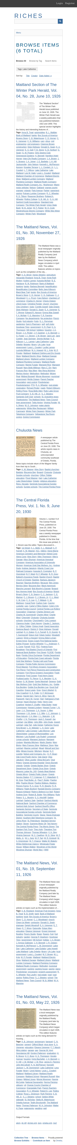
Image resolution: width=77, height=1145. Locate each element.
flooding (19, 934)
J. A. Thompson (28, 710)
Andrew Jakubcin (29, 568)
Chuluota (48, 472)
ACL (37, 551)
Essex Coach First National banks (42, 641)
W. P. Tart (39, 838)
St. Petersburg (33, 821)
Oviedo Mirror (22, 774)
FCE (33, 647)
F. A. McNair (21, 315)
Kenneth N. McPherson (26, 946)
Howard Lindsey (35, 707)
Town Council (52, 400)
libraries (27, 344)
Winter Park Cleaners (35, 411)
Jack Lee (51, 336)
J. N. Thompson (30, 719)
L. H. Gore (44, 728)
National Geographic (34, 1082)
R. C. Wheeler (53, 193)
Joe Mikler (28, 722)
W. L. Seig (29, 838)
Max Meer (33, 371)
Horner (19, 159)
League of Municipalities (38, 734)
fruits (36, 321)
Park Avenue (37, 190)
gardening (20, 324)
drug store (48, 1044)
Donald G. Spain (48, 147)
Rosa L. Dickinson (31, 1094)
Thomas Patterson (30, 1105)
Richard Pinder (33, 388)
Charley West (42, 615)
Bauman (19, 583)
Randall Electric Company (49, 789)
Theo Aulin (38, 829)
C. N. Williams (33, 141)
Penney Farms (22, 786)
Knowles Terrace (31, 167)
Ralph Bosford (30, 789)
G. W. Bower (28, 681)
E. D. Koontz (52, 632)
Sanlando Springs (23, 809)
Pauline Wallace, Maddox (45, 783)
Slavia (42, 815)
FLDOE (50, 652)
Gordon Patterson (38, 1053)
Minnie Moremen (43, 376)
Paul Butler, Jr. (30, 780)
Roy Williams (48, 795)
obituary (19, 1085)
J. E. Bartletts (42, 161)
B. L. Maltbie (51, 132)
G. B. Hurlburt (51, 150)
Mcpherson (48, 185)
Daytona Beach (22, 629)
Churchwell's (38, 620)
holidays (40, 330)
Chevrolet (26, 618)
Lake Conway (31, 731)
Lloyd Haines (35, 1071)
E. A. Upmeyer (51, 310)
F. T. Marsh (55, 1047)
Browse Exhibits (21, 1141)
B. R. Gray (53, 574)
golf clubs (50, 324)
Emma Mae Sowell (51, 312)
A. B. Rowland (28, 911)
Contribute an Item (41, 1141)
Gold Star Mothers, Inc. (43, 684)
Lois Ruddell (29, 736)
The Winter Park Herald (35, 205)
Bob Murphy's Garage (41, 588)
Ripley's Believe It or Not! (42, 792)
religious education (48, 481)
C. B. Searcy (34, 594)
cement (27, 1044)
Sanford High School (25, 806)
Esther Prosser (22, 644)
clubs (31, 307)
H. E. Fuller (34, 693)
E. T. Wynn (27, 928)
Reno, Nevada (22, 484)
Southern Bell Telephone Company (38, 818)
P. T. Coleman (36, 777)
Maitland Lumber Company (33, 179)
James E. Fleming (52, 1062)
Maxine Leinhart (31, 748)
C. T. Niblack (40, 600)
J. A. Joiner (30, 161)
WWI (46, 850)
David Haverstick (51, 626)
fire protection (46, 318)
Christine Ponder (35, 304)
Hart (40, 478)
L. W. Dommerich (44, 946)
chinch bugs (21, 304)
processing (32, 972)
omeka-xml (47, 1123)
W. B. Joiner (27, 208)
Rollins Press (21, 391)
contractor (35, 922)
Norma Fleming (50, 1082)
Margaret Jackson (37, 739)
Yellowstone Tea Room (44, 414)
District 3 (34, 629)
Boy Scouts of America (47, 135)
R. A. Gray (34, 786)
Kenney (19, 167)
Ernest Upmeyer (49, 931)
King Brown (21, 728)
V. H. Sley (52, 832)
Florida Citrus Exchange (32, 655)
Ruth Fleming (46, 1094)
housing (48, 330)
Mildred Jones (29, 1079)
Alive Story (38, 469)
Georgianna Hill (22, 1053)
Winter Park (30, 214)
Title (27, 76)
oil (25, 1085)
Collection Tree (21, 1138)
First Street (41, 652)
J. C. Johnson (52, 713)
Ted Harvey (52, 824)
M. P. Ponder (26, 957)
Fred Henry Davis (45, 676)
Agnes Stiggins (39, 275)
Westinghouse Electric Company (30, 211)
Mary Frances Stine (30, 745)
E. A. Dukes (29, 632)
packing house (41, 969)
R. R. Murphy (45, 786)
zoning (19, 417)
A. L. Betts (35, 548)
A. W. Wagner (28, 469)
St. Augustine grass (50, 397)
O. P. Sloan (52, 754)
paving (19, 193)
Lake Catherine (41, 170)
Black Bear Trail (23, 292)
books (33, 292)
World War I (38, 850)
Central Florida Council (26, 609)
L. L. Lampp (29, 342)
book (26, 917)
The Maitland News (37, 400)
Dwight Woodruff (32, 925)
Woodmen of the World (46, 847)
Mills (18, 751)
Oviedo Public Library (38, 774)
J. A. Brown (52, 159)
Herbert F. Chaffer (32, 705)
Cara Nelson (42, 298)
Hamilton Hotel (51, 156)
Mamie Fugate (31, 365)
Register (70, 3)
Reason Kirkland (23, 792)
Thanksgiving (22, 400)
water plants (44, 405)
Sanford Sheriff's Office (45, 806)
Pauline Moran (27, 783)
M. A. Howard (37, 350)
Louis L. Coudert (44, 173)
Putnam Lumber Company (34, 193)
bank (37, 914)
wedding (38, 1108)
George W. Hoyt (46, 1050)
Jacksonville (21, 164)
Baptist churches (52, 469)
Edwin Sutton (45, 635)
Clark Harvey (36, 623)
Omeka (59, 1141)
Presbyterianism (23, 385)
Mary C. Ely (46, 368)
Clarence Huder (23, 623)
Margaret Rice (45, 365)
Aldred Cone (51, 554)
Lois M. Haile (30, 173)
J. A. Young (41, 710)
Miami (56, 185)
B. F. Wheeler (42, 574)
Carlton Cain (41, 603)
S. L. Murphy (28, 797)
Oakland (40, 188)
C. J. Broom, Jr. (41, 597)
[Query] (38, 21)
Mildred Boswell (28, 376)
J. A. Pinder (28, 333)
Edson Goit (33, 635)
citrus (47, 141)
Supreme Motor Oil (38, 824)
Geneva (52, 681)
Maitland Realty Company (45, 182)
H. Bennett (39, 156)
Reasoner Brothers (36, 196)
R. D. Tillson (21, 196)
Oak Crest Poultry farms (26, 757)
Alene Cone (21, 557)
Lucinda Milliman (23, 350)
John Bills (38, 722)
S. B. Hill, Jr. (43, 199)
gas (36, 1050)
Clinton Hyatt (37, 626)
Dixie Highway (34, 147)
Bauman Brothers (31, 583)
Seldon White (47, 1097)
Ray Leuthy (32, 975)
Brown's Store (22, 295)
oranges (19, 190)
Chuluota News (29, 430)
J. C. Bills (41, 713)
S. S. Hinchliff (40, 797)
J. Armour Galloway (24, 943)
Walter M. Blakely (49, 841)
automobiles (39, 132)
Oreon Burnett (51, 763)
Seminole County (31, 815)
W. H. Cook (49, 208)
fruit (51, 934)
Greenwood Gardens (25, 156)
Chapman (31, 612)
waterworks (21, 408)
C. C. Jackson (47, 594)
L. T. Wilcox (29, 170)
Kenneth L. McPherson (49, 164)
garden (27, 937)
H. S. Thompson (42, 1056)
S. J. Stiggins (47, 394)
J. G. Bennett (51, 333)
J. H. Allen (33, 716)
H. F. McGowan (46, 693)
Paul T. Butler (43, 780)
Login (59, 3)
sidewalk (20, 1100)
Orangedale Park (34, 1088)
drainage (20, 925)
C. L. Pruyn (31, 298)
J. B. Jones (31, 713)
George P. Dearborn (39, 937)
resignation (21, 388)
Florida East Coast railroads (40, 658)
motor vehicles (22, 188)
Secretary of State (40, 809)
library (34, 344)
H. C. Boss (29, 1056)
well (45, 1108)
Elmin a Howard (31, 638)
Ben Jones (53, 583)
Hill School (30, 330)
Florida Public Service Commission (40, 664)
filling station (21, 1050)
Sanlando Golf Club (24, 397)
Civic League (50, 620)
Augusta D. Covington (42, 571)
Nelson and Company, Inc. (35, 754)
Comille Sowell (41, 307)
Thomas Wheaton (39, 832)
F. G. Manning (34, 315)
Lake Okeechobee (24, 481)
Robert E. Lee (46, 1091)
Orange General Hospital (33, 763)
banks (34, 135)
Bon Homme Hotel (24, 591)
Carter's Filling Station (38, 606)
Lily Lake (41, 344)
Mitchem (38, 751)
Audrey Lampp (29, 281)
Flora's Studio (30, 934)
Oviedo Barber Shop (39, 766)
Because (44, 583)
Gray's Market (48, 690)
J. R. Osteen (51, 943)
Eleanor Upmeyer (33, 931)
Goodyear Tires (22, 327)
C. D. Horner (50, 138)
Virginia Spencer (23, 835)
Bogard (40, 472)
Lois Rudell (41, 736)
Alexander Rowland (24, 278)
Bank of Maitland (23, 135)
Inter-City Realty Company (34, 159)
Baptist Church (45, 577)
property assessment (47, 972)
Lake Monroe (44, 731)
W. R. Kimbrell (50, 838)
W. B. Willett (47, 980)
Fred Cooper (31, 676)
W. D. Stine (50, 835)
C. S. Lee (30, 600)
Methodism (34, 373)
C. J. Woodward (40, 919)
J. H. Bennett (39, 943)
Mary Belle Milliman (32, 368)
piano (57, 969)
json (39, 1123)
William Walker (29, 847)
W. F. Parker (38, 208)
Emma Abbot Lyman (47, 638)
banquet (49, 1042)
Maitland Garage (49, 356)
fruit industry (28, 321)
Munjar (46, 751)
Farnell (27, 647)
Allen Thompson (44, 557)
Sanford (39, 800)
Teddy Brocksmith (38, 1102)
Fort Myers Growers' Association (43, 667)
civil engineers (33, 144)
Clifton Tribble (46, 475)
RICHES (28, 16)
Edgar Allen (47, 928)
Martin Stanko (46, 742)
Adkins (43, 551)
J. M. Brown (41, 336)
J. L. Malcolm (44, 716)
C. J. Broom (29, 597)
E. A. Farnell (40, 632)
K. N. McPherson (38, 1065)
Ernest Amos (21, 641)
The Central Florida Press (49, 487)
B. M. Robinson (31, 283)
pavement (54, 190)
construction (21, 147)
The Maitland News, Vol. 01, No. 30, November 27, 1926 (38, 233)
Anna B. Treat (27, 132)
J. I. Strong (30, 336)
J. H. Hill (52, 161)
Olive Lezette (30, 760)
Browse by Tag (35, 61)
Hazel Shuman (30, 702)
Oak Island (42, 757)
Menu (18, 33)
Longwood (51, 736)
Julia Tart (28, 725)
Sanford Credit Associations (28, 202)
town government (23, 402)
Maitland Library (23, 359)
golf (43, 324)
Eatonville (37, 928)
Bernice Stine (22, 586)
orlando (27, 190)
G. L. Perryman (46, 321)
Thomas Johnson (23, 832)
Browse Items (38, 1138)
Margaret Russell (47, 1076)
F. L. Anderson (51, 644)
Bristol (56, 591)
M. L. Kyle (48, 350)
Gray (39, 690)
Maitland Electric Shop (31, 356)
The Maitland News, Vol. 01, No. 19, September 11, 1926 (37, 869)
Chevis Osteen (49, 301)
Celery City (54, 606)
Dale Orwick (54, 307)
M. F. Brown (48, 954)
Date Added (44, 76)
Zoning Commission (31, 417)
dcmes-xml (32, 1123)
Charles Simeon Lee (45, 612)
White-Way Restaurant (36, 408)
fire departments (32, 318)
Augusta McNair (43, 281)
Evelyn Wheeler (36, 644)
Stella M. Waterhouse (45, 1100)
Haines (19, 696)
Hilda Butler (46, 705)
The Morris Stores (46, 826)
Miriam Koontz (27, 751)
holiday (46, 940)
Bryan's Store (22, 594)
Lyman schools (22, 739)
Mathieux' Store (46, 745)
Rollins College (30, 199)
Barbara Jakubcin (47, 580)
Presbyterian (43, 382)
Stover (26, 824)
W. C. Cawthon (37, 835)
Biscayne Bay (30, 472)
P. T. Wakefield (49, 777)
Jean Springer (30, 339)
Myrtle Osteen (33, 379)
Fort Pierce (21, 670)
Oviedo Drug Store (40, 768)
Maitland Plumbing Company (28, 362)
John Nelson (33, 164)
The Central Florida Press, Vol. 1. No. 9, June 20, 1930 (38, 506)
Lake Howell (52, 949)
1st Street (26, 548)
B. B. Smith (29, 914)
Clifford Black (37, 1044)
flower (39, 934)
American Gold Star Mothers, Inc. (38, 565)
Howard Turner (49, 707)
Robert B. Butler (35, 795)
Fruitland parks (22, 678)
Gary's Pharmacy (33, 324)
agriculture (51, 275)
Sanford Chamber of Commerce (43, 803)
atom (18, 1123)
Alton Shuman (30, 559)
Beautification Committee (27, 289)
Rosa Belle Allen (36, 391)
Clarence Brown (47, 144)
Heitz (40, 702)
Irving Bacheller (38, 1059)
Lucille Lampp (49, 347)
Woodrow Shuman (24, 850)
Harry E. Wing (40, 696)
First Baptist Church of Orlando (39, 649)
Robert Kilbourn (53, 388)
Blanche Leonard (23, 588)
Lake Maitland (22, 951)
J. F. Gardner (39, 333)
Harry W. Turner (32, 699)
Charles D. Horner (34, 301)
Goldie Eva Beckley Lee (38, 687)
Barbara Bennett (37, 286)
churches (54, 304)
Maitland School (32, 1076)
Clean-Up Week (23, 922)
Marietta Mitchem (31, 742)
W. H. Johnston (45, 1105)
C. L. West (53, 597)
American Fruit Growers (45, 911)
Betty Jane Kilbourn (47, 289)
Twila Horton (37, 402)
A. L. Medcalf (46, 548)
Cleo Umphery (22, 307)
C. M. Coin (20, 600)
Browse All (21, 61)
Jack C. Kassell (44, 719)
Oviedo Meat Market (46, 771)
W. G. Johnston (31, 405)
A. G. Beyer (27, 275)
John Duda (48, 722)
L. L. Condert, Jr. (46, 167)
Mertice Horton (22, 373)
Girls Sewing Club (42, 153)
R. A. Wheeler (42, 385)
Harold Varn (28, 696)
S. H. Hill (54, 199)
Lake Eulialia (40, 949)
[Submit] (60, 21)
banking (19, 286)
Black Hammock (48, 586)
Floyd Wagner (32, 478)
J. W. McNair (27, 1062)
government (35, 327)
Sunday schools (30, 487)
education (20, 478)
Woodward (41, 214)
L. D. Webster (33, 728)
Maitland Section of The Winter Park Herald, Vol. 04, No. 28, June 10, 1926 (38, 90)
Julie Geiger (38, 725)
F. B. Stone (39, 150)
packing (30, 969)
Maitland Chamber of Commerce (30, 176)
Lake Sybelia (34, 951)
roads (42, 388)
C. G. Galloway (47, 295)
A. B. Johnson (28, 1042)
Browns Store (22, 138)
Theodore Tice (50, 829)
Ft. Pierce (34, 678)
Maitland (55, 173)
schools (37, 397)
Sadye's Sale (29, 800)
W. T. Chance (35, 841)
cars (42, 141)
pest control (32, 382)
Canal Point (30, 603)
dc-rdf (23, 1123)
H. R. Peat (46, 327)
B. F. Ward (30, 574)
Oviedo (36, 481)
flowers (46, 934)
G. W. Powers (28, 153)
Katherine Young (51, 725)
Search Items (51, 61)
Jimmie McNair (43, 339)
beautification (51, 286)
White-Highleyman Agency (27, 844)
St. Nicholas (30, 1100)
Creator (34, 76)
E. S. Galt (29, 150)
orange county (51, 188)
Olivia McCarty (43, 760)
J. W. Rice (38, 1062)
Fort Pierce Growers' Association (39, 673)
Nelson (33, 188)
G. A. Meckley (45, 678)
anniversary (40, 1042)
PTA (33, 385)
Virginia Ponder (50, 402)
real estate (53, 385)
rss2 (55, 1123)
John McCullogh (23, 1065)
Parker (46, 190)
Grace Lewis (30, 690)
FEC (38, 647)
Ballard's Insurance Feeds (27, 577)
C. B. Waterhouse (36, 138)
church (46, 304)
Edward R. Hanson (33, 312)
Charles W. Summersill (26, 615)
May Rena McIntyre (46, 371)
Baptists (19, 472)
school (50, 978)
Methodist (44, 373)
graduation (51, 1053)
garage (31, 1050)
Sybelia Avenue (22, 1102)
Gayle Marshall (41, 681)
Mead (41, 748)
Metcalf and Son (52, 748)
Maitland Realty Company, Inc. (29, 185)
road (50, 975)
